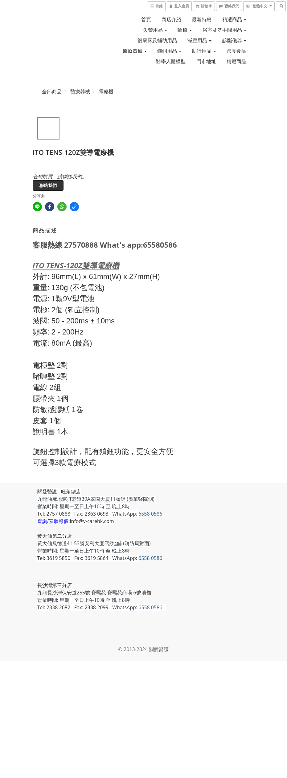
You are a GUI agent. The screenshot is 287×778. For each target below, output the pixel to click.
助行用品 (204, 50)
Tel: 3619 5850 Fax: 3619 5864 (73, 558)
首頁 (146, 19)
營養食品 (236, 50)
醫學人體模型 (171, 61)
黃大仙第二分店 (54, 536)
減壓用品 (199, 40)
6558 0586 (150, 513)
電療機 (106, 91)
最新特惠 (201, 19)
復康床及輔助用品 (157, 40)
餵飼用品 (169, 50)
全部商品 (52, 91)
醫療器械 (135, 50)
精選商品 (234, 19)
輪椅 (185, 29)
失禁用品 (155, 29)
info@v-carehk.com (92, 521)
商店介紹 (171, 19)
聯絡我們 (48, 185)
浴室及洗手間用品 (224, 29)
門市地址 (206, 61)
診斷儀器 (234, 40)
